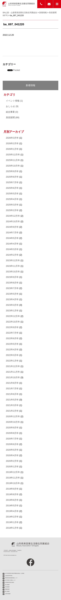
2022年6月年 (12, 338)
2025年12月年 (13, 154)
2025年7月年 (12, 182)
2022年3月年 (12, 355)
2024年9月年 (12, 227)
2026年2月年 (12, 143)
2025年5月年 (12, 193)
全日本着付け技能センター (10, 580)
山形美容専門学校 (8, 575)
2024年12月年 (13, 216)
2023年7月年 (12, 288)
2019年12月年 (13, 472)
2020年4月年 (12, 455)
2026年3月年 (12, 138)
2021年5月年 (12, 399)
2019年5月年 (12, 505)
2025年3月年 (12, 204)
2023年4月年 (12, 299)
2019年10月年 (13, 483)
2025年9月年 (12, 171)
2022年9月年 (12, 327)
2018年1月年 (12, 528)
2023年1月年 (12, 310)
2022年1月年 (12, 360)
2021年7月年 (12, 388)
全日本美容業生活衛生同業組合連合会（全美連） (15, 573)
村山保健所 (7, 584)
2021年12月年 (13, 366)
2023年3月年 (12, 305)
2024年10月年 (13, 221)
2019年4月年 (12, 511)
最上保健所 (7, 591)
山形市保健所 (7, 593)
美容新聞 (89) (12, 117)
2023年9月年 (12, 277)
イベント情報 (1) (14, 100)
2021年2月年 (12, 411)
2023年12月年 (13, 260)
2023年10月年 (13, 271)
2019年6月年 (12, 500)
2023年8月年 (12, 282)
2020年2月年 (12, 461)
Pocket (16, 70)
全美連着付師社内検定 (9, 582)
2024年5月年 (12, 238)
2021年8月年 (12, 383)
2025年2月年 (12, 210)
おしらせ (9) (12, 106)
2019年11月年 (13, 477)
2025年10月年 (13, 165)
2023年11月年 (13, 266)
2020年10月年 (13, 422)
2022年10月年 (13, 321)
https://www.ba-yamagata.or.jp (10, 555)
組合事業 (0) (12, 112)
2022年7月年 (12, 333)
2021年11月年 (13, 372)
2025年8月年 (12, 177)
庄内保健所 (7, 586)
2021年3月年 (12, 405)
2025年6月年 (12, 188)
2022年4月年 (12, 349)
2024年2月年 (12, 255)
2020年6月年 (12, 444)
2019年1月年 (12, 522)
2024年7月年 (12, 232)
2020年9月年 (12, 427)
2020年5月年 (12, 450)
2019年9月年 (12, 489)
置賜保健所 (7, 589)
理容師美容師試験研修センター (11, 577)
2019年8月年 (12, 494)
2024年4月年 (12, 243)
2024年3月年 (12, 249)
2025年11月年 (13, 160)
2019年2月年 (12, 516)
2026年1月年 (12, 149)
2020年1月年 (12, 466)
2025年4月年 (12, 199)
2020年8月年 (12, 433)
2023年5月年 (12, 294)
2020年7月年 (12, 438)
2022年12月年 (13, 316)
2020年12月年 (13, 416)
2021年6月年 (12, 394)
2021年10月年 (13, 377)
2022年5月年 (12, 344)
